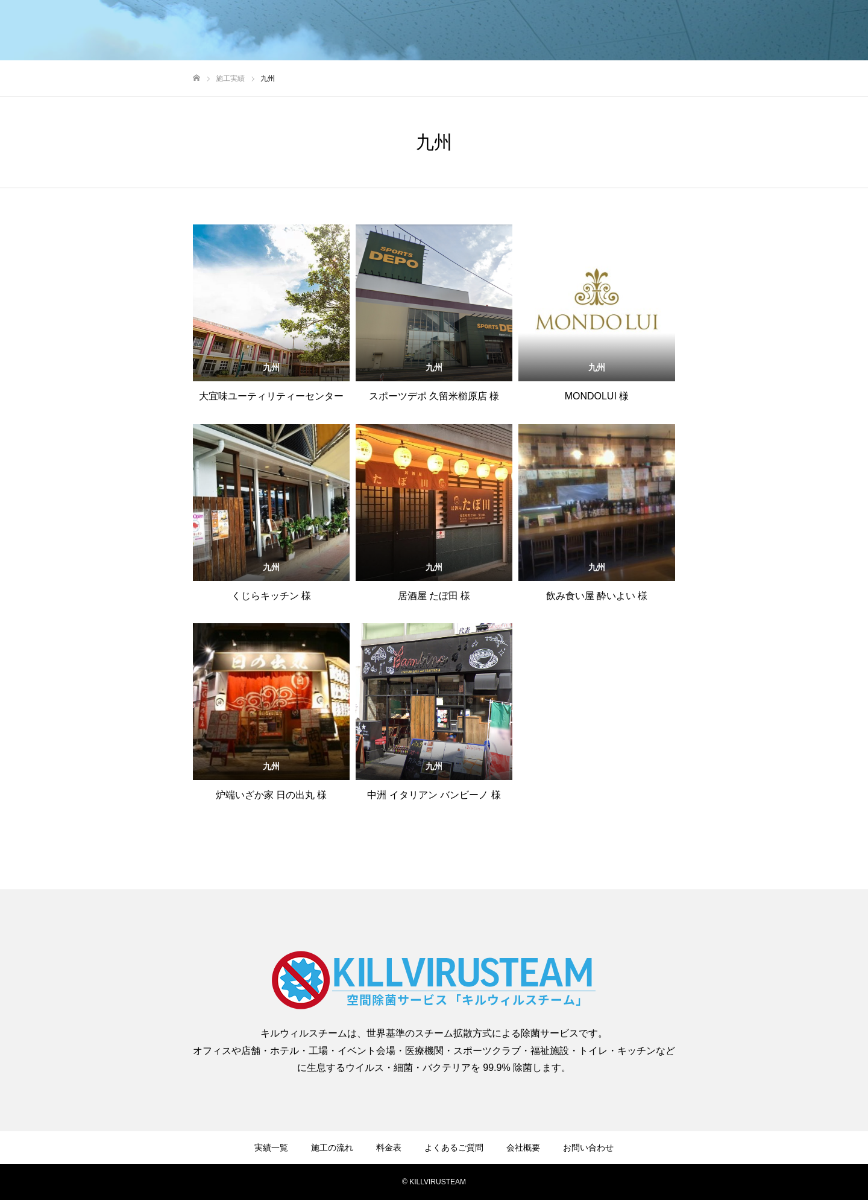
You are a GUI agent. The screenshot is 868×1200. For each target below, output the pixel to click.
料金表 (388, 1147)
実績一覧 (271, 1147)
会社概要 (523, 1147)
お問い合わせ (588, 1147)
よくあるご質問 (453, 1147)
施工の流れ (332, 1147)
